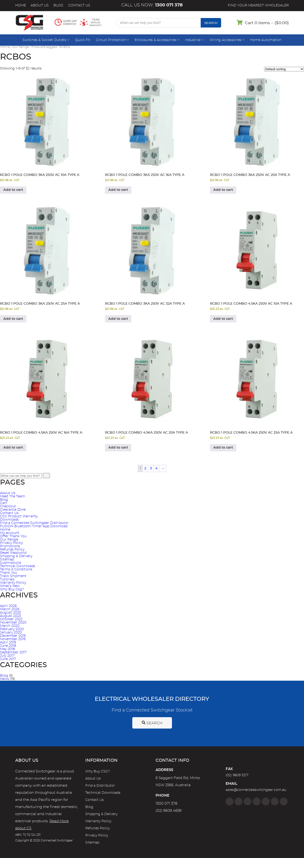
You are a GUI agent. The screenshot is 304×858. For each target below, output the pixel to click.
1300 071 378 (166, 803)
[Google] (266, 801)
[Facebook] (229, 801)
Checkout (8, 506)
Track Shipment (13, 576)
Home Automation (265, 40)
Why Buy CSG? (97, 771)
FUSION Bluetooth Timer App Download (33, 526)
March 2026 (9, 609)
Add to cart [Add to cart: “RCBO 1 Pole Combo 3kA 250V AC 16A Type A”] (118, 190)
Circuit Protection (111, 40)
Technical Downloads (17, 566)
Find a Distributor (100, 785)
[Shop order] (284, 69)
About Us (40, 5)
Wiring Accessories (225, 40)
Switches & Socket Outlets (44, 40)
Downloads (9, 519)
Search (211, 23)
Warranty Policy (13, 582)
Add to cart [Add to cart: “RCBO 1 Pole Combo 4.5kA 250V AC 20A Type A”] (118, 447)
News (4, 679)
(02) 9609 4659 (168, 810)
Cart (3, 503)
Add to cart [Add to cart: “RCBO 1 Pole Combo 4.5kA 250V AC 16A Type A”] (13, 447)
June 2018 (8, 645)
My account (9, 533)
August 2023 (10, 616)
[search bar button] (46, 475)
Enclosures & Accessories (155, 40)
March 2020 (9, 626)
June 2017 (8, 659)
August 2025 (10, 612)
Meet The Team (12, 496)
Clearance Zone (13, 509)
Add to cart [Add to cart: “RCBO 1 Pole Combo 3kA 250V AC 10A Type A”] (13, 190)
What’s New (10, 586)
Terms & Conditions (16, 569)
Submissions (10, 562)
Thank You (8, 572)
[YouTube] (275, 801)
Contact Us (79, 5)
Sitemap (7, 559)
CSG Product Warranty (19, 516)
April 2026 (8, 606)
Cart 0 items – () (267, 23)
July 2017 (7, 655)
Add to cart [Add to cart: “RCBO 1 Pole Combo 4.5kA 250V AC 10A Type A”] (223, 319)
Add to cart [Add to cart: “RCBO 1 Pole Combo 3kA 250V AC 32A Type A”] (118, 319)
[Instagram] (238, 801)
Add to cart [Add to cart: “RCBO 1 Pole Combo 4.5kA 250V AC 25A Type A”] (223, 447)
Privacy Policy (11, 543)
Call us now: (152, 5)
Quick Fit (82, 40)
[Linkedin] (257, 801)
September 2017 (13, 652)
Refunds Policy (12, 549)
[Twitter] (248, 801)
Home (20, 5)
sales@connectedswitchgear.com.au (256, 790)
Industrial (193, 40)
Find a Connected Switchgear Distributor (34, 523)
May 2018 (7, 649)
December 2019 (13, 636)
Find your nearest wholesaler (258, 5)
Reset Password (13, 553)
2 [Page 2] (145, 468)
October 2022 (11, 619)
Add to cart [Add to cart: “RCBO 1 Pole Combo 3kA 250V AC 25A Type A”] (13, 319)
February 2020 (12, 629)
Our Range (20, 47)
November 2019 (12, 639)
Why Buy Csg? (12, 589)
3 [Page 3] (151, 468)
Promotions (10, 546)
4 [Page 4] (156, 468)
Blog (58, 5)
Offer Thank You (13, 536)
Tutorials (7, 579)
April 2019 (8, 642)
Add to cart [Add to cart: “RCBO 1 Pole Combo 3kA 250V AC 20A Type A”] (223, 190)
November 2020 (13, 622)
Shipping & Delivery (16, 556)
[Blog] (284, 801)
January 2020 (11, 632)
